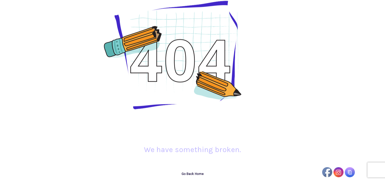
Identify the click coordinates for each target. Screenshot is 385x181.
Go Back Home (192, 174)
